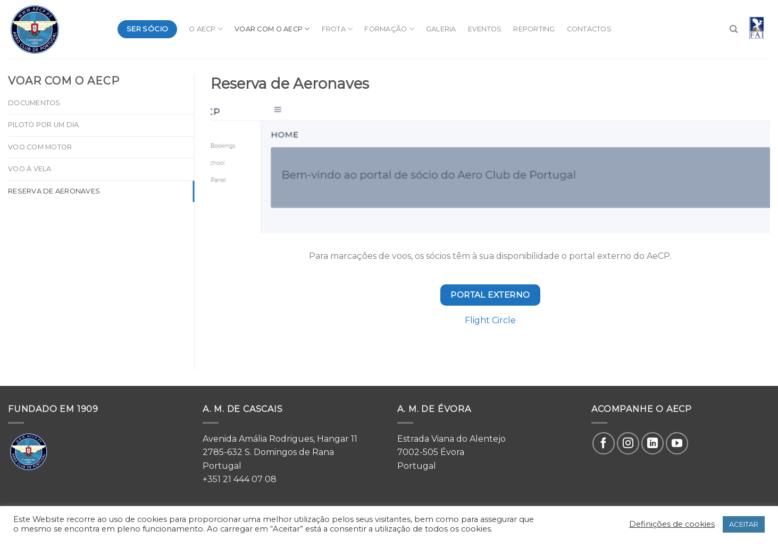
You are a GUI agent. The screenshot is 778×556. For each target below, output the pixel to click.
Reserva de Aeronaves (54, 191)
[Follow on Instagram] (628, 443)
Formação (389, 29)
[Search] (734, 29)
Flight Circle (490, 320)
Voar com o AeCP (272, 29)
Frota (337, 29)
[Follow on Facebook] (603, 443)
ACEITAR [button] (743, 524)
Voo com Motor (40, 147)
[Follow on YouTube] (677, 443)
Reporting (534, 29)
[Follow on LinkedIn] (652, 443)
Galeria (441, 29)
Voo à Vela (30, 169)
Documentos (34, 103)
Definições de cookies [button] (672, 524)
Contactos (589, 29)
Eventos (485, 29)
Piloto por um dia (43, 125)
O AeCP (206, 29)
